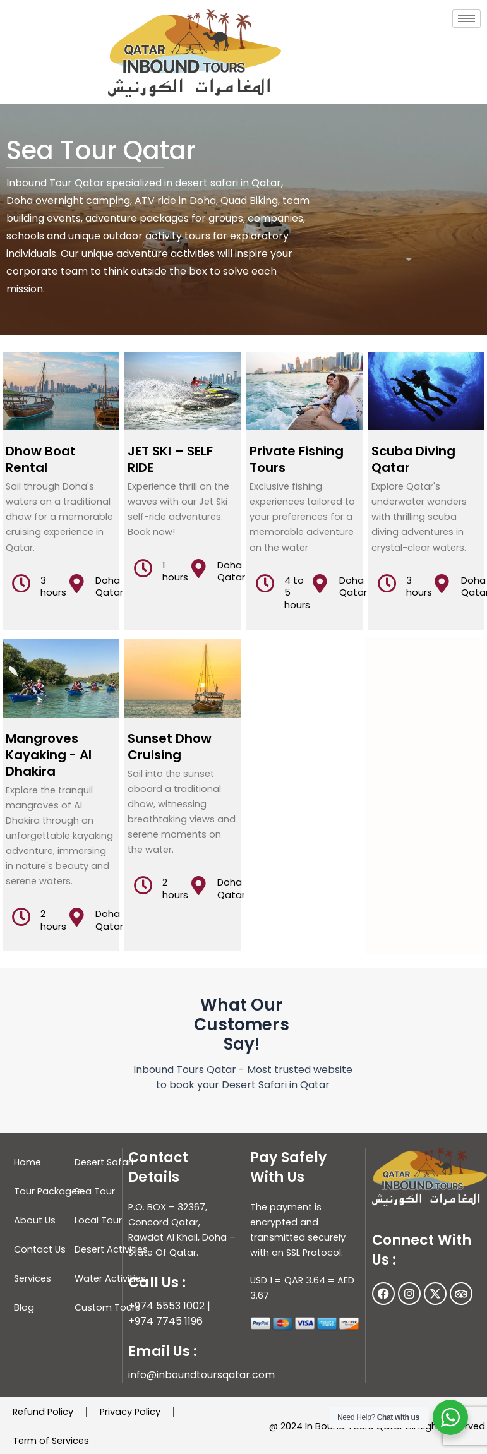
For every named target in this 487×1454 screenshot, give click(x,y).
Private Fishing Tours (297, 459)
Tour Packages (48, 1191)
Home (27, 1162)
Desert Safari (104, 1162)
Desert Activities (111, 1249)
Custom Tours (107, 1307)
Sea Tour (95, 1191)
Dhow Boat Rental (41, 459)
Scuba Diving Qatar (413, 459)
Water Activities (110, 1278)
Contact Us (40, 1249)
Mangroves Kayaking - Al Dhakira (49, 755)
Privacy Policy (130, 1411)
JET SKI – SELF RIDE (170, 459)
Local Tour (98, 1220)
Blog (24, 1307)
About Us (35, 1220)
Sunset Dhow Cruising (170, 747)
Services (32, 1278)
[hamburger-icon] (466, 18)
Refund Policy (43, 1411)
